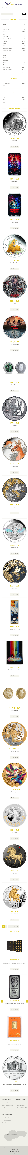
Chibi (14, 34)
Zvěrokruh (14, 72)
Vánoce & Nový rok (14, 69)
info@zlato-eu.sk (14, 1151)
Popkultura (14, 41)
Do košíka (14, 146)
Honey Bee (14, 507)
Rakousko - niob (14, 46)
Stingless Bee (14, 547)
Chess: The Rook (15, 751)
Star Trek (14, 58)
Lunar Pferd (14, 832)
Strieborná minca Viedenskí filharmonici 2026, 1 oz (14, 1084)
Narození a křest (14, 39)
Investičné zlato (5, 1117)
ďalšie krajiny (6, 86)
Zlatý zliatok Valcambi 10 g (14, 1044)
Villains (14, 303)
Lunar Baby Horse (14, 262)
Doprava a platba (20, 1102)
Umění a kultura (14, 67)
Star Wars (14, 60)
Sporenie (4, 1122)
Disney (14, 27)
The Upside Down (14, 344)
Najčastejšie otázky (20, 1105)
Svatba (14, 62)
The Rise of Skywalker (14, 629)
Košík (8, 7)
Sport (14, 55)
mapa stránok (15, 1149)
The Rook (14, 425)
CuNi (14, 97)
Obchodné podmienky (21, 1107)
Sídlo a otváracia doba (7, 1105)
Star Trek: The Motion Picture (14, 669)
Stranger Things (14, 181)
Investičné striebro (6, 1120)
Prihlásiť (12, 7)
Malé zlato (14, 36)
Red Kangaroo (14, 466)
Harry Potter (14, 29)
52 (14, 926)
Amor (14, 24)
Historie (14, 31)
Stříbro (14, 100)
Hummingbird (14, 792)
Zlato (14, 102)
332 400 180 (14, 1153)
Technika (14, 65)
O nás (3, 1107)
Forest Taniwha (14, 385)
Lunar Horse (14, 873)
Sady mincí (14, 53)
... (11, 926)
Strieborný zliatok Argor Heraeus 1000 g (14, 1003)
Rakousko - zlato (14, 50)
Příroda (14, 43)
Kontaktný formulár (6, 1102)
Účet (4, 7)
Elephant (14, 140)
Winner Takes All (14, 914)
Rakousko (14, 83)
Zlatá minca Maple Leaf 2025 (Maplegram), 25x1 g (14, 963)
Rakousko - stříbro (14, 48)
